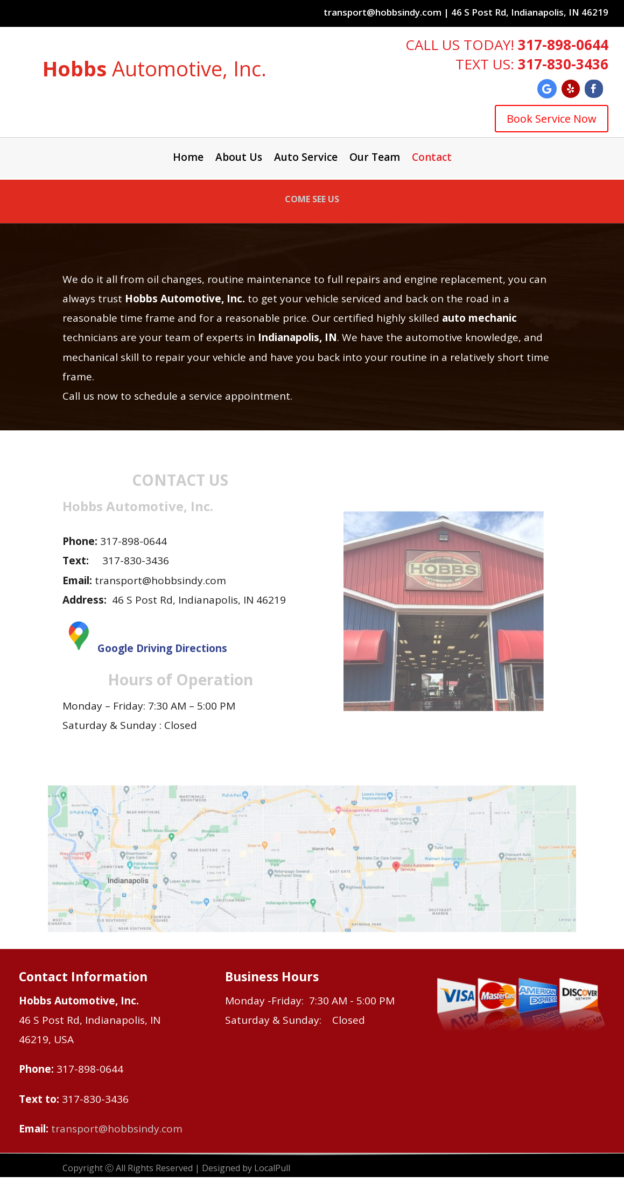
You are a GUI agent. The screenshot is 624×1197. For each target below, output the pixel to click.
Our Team (374, 158)
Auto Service (306, 158)
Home (188, 158)
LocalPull (272, 1168)
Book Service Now (552, 118)
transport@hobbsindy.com (117, 1129)
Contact (432, 158)
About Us (238, 158)
